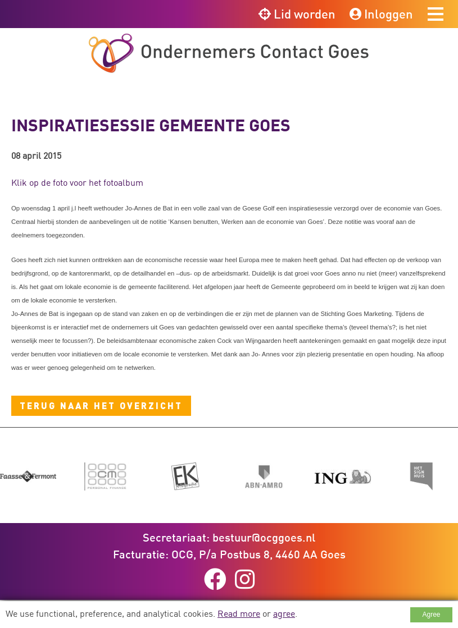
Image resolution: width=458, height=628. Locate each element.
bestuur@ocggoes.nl (263, 537)
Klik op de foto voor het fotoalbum (77, 182)
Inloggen (381, 13)
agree (284, 613)
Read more (238, 613)
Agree (431, 614)
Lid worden (297, 13)
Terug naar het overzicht (101, 405)
